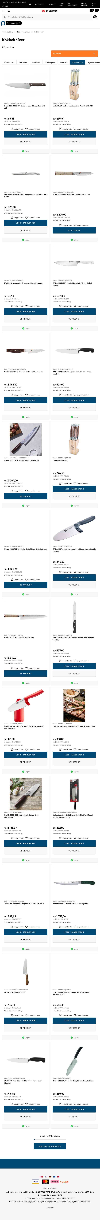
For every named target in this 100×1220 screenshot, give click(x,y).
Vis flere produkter (50, 1146)
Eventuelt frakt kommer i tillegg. (13, 124)
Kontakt (50, 1207)
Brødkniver (9, 62)
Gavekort (52, 4)
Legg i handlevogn (26, 134)
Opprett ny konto (84, 4)
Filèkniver (23, 62)
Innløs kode (61, 4)
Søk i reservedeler (72, 4)
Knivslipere (50, 62)
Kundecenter (40, 4)
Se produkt (26, 141)
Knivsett (63, 62)
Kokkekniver (77, 62)
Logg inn (94, 4)
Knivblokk (36, 62)
